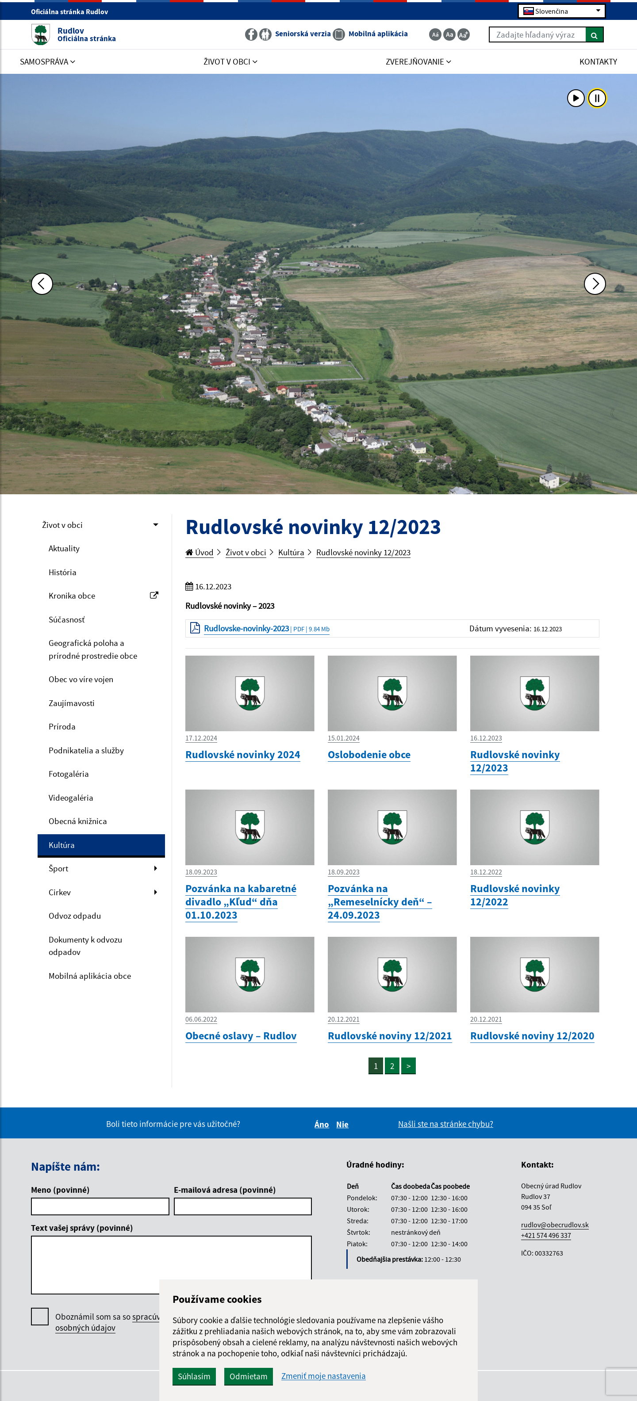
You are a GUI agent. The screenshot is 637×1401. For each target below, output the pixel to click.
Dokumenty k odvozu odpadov (85, 946)
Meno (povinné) (60, 1189)
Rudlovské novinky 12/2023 (363, 552)
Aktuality (64, 548)
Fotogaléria (69, 773)
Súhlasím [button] (194, 1376)
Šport (58, 868)
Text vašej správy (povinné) (82, 1227)
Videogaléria (71, 797)
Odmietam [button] (249, 1376)
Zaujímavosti (72, 703)
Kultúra (62, 845)
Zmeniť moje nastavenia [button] (323, 1376)
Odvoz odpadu (75, 915)
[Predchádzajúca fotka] (42, 284)
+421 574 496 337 (546, 1235)
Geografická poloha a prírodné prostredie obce (93, 649)
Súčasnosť (66, 619)
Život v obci (62, 524)
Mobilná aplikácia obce (90, 975)
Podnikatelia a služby (86, 750)
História (63, 572)
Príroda (62, 726)
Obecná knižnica (78, 821)
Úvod (199, 552)
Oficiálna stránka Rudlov (73, 11)
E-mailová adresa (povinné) (225, 1189)
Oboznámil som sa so (117, 1322)
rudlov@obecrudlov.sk (555, 1224)
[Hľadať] (595, 34)
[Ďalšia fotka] (595, 284)
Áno (323, 1124)
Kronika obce (103, 595)
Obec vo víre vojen (81, 679)
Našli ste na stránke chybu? (445, 1124)
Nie (343, 1124)
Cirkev (60, 892)
